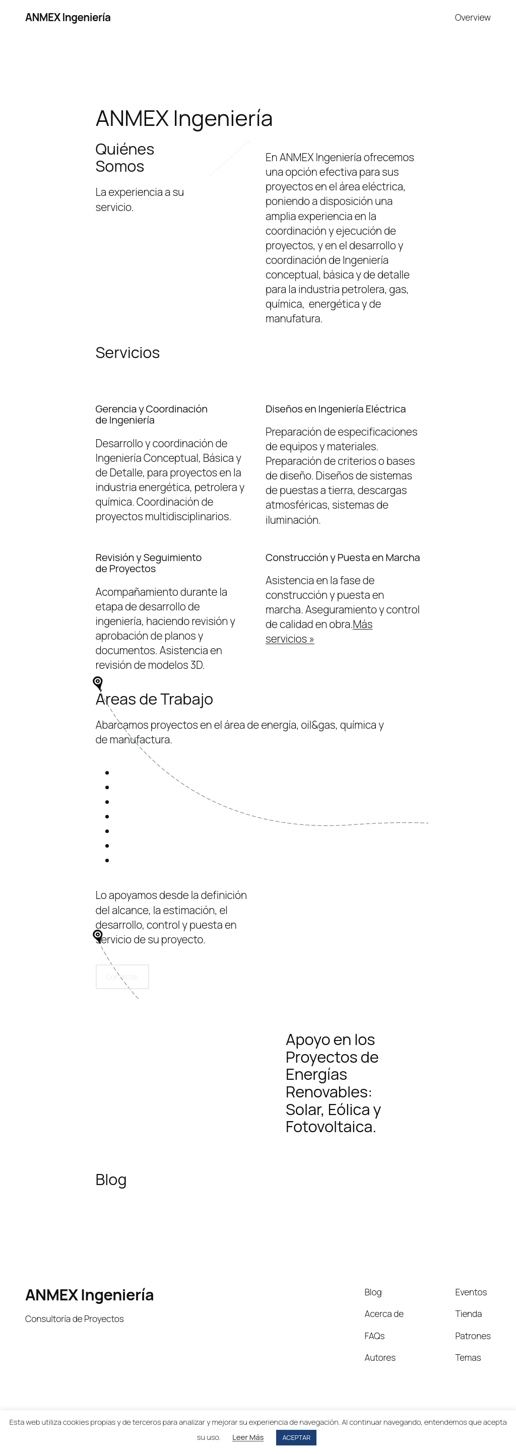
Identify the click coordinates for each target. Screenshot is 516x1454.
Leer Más (248, 1437)
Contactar (122, 977)
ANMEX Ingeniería (68, 17)
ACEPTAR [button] (296, 1437)
